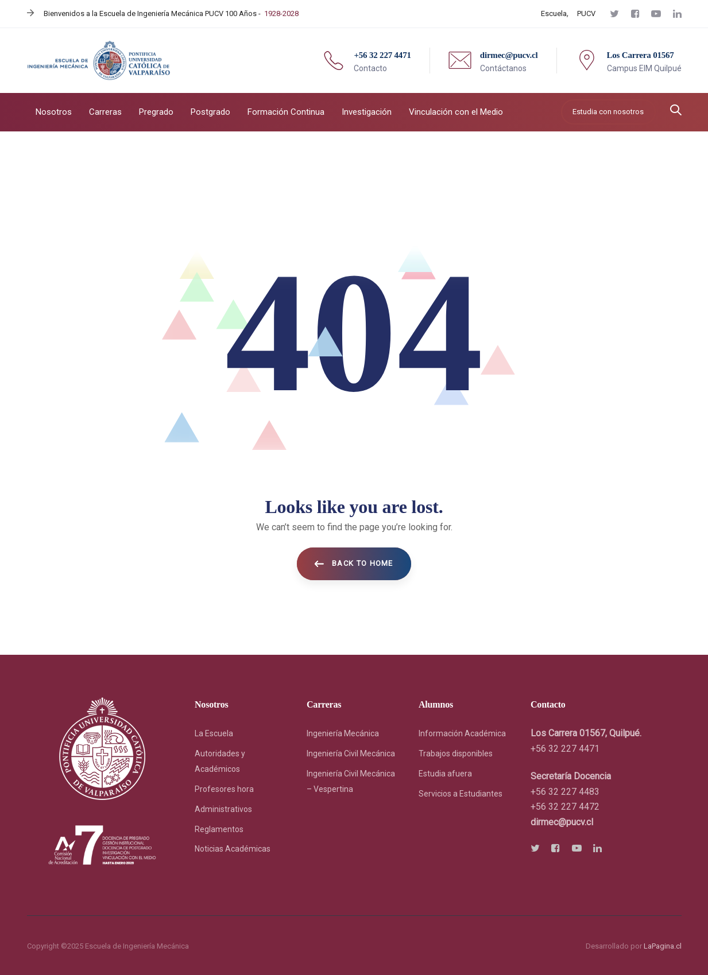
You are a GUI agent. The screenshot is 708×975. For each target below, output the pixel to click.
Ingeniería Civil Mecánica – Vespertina (351, 781)
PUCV (586, 13)
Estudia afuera (445, 773)
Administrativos (223, 809)
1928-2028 (281, 13)
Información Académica (462, 733)
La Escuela (214, 733)
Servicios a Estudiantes (460, 793)
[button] (676, 111)
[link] (562, 822)
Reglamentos (219, 829)
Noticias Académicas (232, 848)
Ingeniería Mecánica (343, 733)
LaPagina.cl (663, 946)
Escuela (554, 13)
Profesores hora (224, 789)
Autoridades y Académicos (220, 761)
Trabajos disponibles (456, 753)
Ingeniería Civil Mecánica (351, 753)
